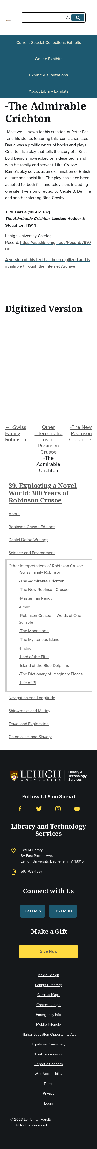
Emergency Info (48, 1014)
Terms (48, 1084)
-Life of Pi (27, 683)
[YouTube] (77, 809)
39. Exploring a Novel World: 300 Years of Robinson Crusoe (43, 493)
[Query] (53, 17)
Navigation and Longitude (32, 698)
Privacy (48, 1093)
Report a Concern (48, 1064)
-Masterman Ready (36, 598)
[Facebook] (20, 809)
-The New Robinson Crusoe (44, 590)
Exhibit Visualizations (48, 75)
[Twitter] (39, 809)
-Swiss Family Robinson (40, 572)
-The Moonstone (34, 631)
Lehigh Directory (48, 985)
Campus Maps (48, 995)
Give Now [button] (48, 951)
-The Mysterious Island (39, 639)
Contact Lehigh (48, 1005)
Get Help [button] (33, 911)
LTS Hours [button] (63, 911)
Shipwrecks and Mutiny (29, 711)
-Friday (25, 648)
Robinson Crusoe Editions (32, 527)
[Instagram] (58, 809)
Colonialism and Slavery (30, 737)
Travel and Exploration (29, 724)
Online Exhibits (48, 59)
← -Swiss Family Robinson (15, 433)
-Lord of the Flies (34, 657)
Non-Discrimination (48, 1054)
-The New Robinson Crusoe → (80, 433)
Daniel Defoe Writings (28, 540)
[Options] (68, 17)
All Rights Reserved (31, 1125)
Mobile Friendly (48, 1024)
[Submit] (77, 17)
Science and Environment (32, 553)
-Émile (24, 607)
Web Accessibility (48, 1073)
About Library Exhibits (48, 91)
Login (48, 1103)
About (14, 514)
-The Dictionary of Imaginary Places (51, 674)
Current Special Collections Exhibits (48, 43)
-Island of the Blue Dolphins (44, 665)
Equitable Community (48, 1044)
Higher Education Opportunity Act (48, 1034)
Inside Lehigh (48, 975)
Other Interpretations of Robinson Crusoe (48, 439)
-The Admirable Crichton (41, 581)
